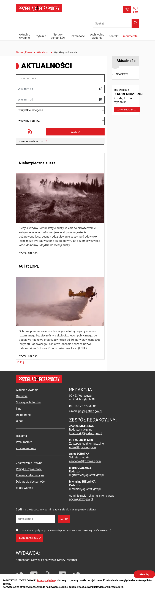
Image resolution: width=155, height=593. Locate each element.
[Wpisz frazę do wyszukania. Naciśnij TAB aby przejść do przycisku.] (116, 23)
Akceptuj (144, 574)
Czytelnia (22, 396)
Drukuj (20, 362)
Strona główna (24, 52)
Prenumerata (24, 442)
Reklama (21, 435)
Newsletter (122, 74)
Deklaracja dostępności (30, 481)
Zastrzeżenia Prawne (29, 463)
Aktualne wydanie (27, 390)
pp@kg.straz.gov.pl (90, 411)
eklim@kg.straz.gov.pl (82, 447)
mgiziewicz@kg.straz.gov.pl (86, 475)
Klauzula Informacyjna (30, 475)
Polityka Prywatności (29, 469)
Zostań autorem (26, 448)
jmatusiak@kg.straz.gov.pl (85, 433)
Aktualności (42, 52)
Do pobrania (23, 415)
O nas (19, 421)
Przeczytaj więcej (46, 580)
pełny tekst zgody (30, 537)
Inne (18, 408)
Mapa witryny (24, 487)
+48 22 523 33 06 (85, 406)
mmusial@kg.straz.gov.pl (85, 489)
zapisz (64, 519)
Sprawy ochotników (28, 402)
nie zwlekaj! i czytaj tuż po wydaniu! (126, 100)
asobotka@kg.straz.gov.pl (85, 461)
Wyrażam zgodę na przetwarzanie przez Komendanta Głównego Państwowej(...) (66, 530)
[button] (101, 89)
